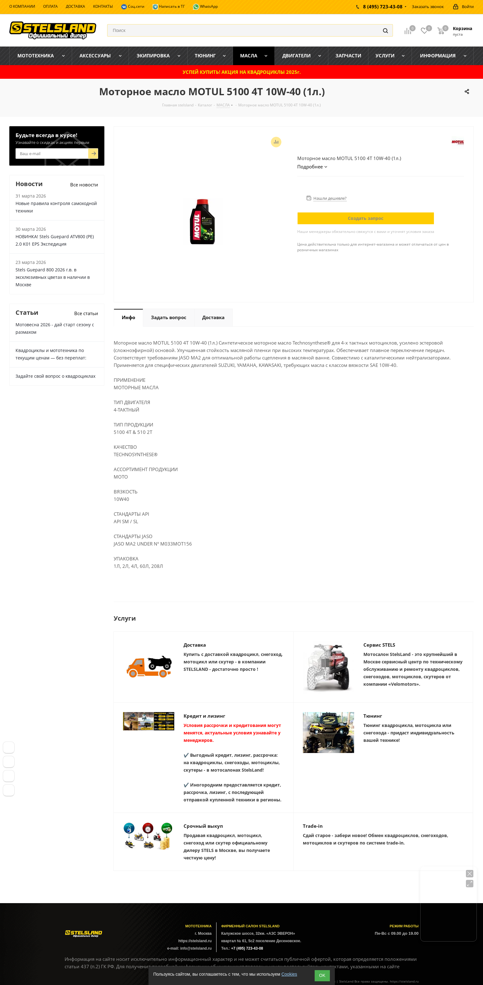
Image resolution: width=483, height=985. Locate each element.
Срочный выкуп (203, 826)
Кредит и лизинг (204, 716)
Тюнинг (372, 716)
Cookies (289, 974)
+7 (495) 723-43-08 (247, 948)
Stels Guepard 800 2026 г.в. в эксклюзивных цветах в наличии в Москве (53, 277)
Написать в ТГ (169, 7)
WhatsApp (205, 7)
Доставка (195, 645)
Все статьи (86, 313)
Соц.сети (132, 7)
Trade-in (313, 826)
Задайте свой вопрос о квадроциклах (55, 376)
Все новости (84, 184)
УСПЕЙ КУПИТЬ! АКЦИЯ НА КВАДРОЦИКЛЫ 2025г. (242, 72)
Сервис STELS (379, 645)
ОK (322, 975)
